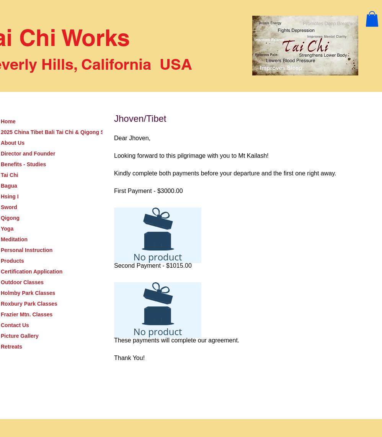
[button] (372, 19)
